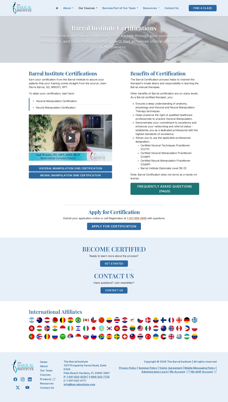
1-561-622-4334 (76, 376)
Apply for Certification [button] (114, 226)
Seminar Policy (148, 368)
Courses (45, 374)
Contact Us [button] (114, 290)
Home (43, 362)
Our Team (46, 370)
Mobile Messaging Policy (199, 368)
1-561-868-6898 (137, 218)
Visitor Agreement (170, 368)
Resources (47, 383)
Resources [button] (150, 8)
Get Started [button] (114, 263)
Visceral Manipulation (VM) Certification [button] (70, 168)
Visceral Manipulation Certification (54, 101)
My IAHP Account (204, 371)
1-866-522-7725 (99, 376)
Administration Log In (154, 371)
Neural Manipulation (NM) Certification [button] (70, 175)
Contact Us (172, 8)
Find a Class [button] (202, 8)
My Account (179, 371)
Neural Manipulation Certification (54, 107)
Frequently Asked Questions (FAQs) (164, 189)
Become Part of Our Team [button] (119, 8)
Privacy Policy (127, 368)
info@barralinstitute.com (79, 384)
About (44, 366)
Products (47, 379)
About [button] (67, 8)
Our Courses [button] (87, 8)
